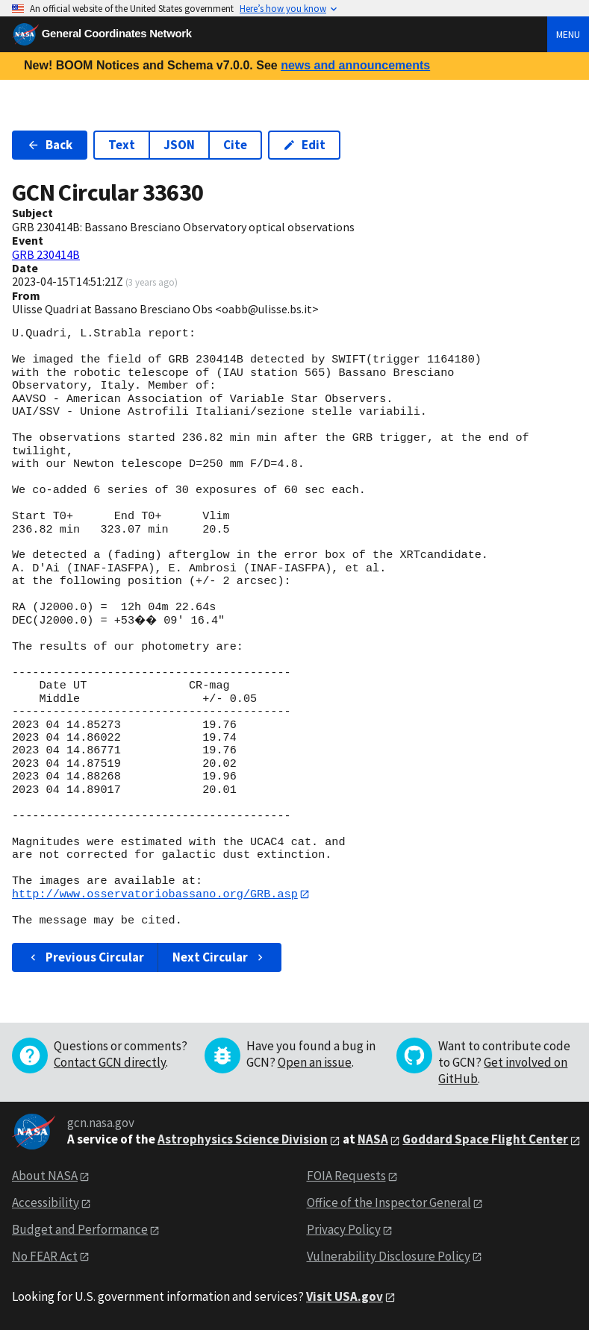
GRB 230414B (46, 254)
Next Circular (219, 957)
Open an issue (315, 1063)
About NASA (45, 1176)
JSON (179, 145)
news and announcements (355, 65)
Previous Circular (85, 957)
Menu (568, 34)
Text (121, 145)
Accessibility (45, 1202)
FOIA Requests (346, 1176)
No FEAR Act (45, 1256)
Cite (235, 145)
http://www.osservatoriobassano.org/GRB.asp (155, 894)
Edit (304, 145)
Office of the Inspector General (389, 1202)
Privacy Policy (344, 1229)
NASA (373, 1140)
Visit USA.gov (344, 1296)
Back (49, 145)
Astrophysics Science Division (243, 1140)
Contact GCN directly (110, 1063)
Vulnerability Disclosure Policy (388, 1256)
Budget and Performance (80, 1229)
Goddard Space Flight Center (485, 1140)
